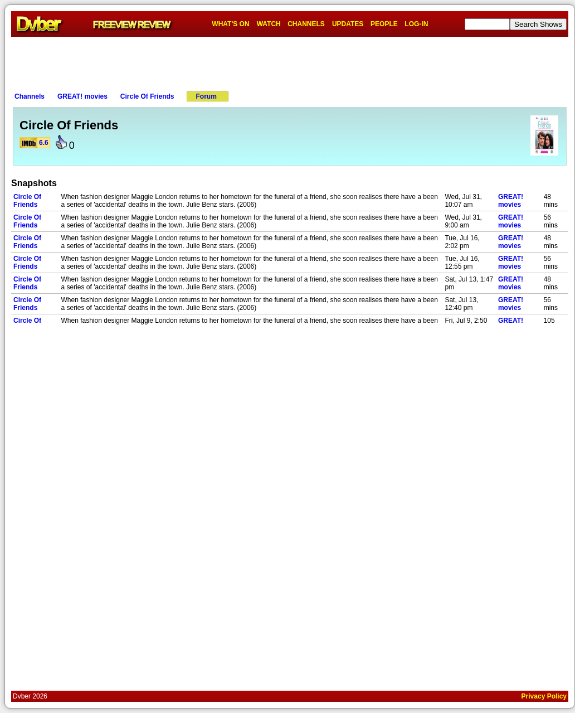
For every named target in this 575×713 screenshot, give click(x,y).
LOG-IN (416, 24)
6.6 (43, 143)
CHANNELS (306, 24)
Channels (29, 96)
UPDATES (347, 24)
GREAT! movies (82, 96)
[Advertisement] (290, 62)
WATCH (269, 24)
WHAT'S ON (230, 24)
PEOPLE (384, 24)
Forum (206, 96)
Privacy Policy (544, 696)
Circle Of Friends (147, 96)
